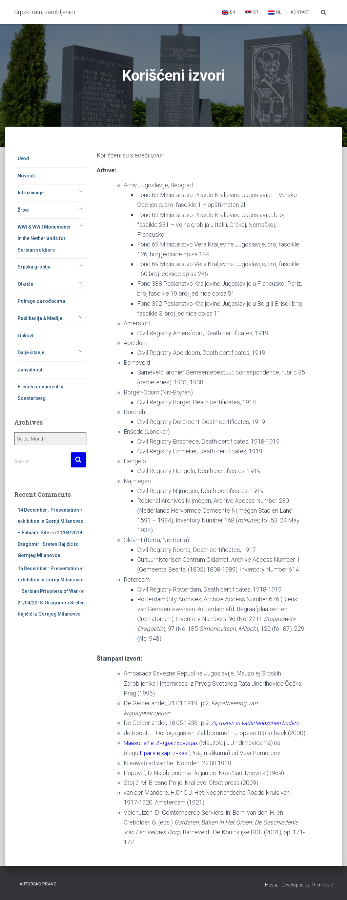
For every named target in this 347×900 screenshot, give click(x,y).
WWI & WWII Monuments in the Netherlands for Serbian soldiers (44, 238)
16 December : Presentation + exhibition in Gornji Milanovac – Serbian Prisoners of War (50, 580)
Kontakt (300, 12)
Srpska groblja (34, 267)
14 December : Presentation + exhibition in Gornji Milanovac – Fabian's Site (50, 521)
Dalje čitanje (31, 352)
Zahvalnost (30, 369)
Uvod (23, 158)
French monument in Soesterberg (40, 392)
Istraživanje (31, 192)
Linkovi (25, 335)
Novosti (26, 175)
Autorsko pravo (38, 884)
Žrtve (23, 210)
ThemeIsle (322, 885)
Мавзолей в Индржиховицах (164, 752)
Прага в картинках (165, 762)
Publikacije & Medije (40, 318)
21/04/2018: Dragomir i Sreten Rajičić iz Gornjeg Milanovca (50, 544)
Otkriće (25, 284)
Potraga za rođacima (41, 301)
